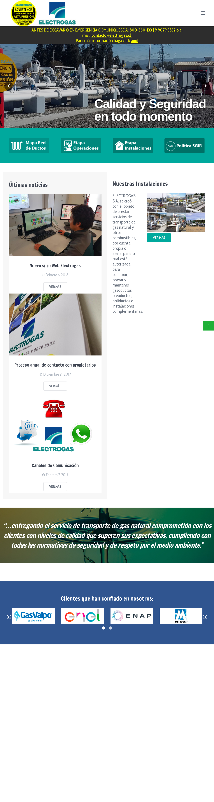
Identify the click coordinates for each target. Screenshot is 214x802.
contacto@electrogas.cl (111, 35)
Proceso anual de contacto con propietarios (55, 365)
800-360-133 (141, 30)
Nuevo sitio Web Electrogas (55, 265)
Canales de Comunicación (55, 465)
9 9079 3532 (165, 30)
